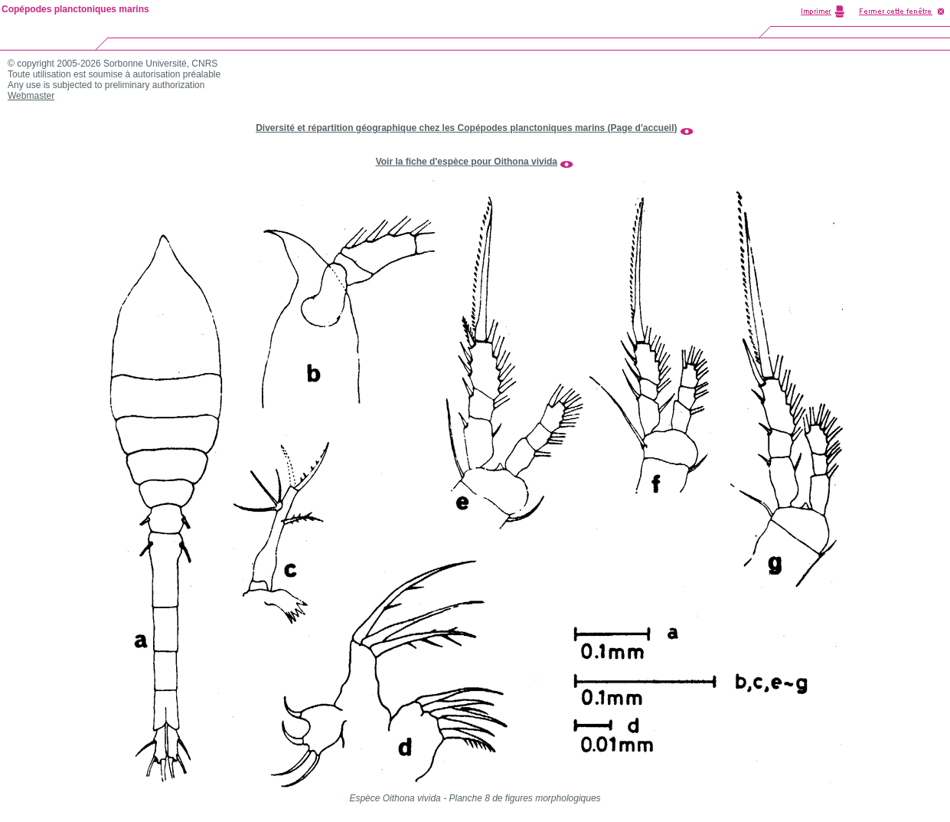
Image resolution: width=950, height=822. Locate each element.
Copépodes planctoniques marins (75, 9)
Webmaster (31, 95)
